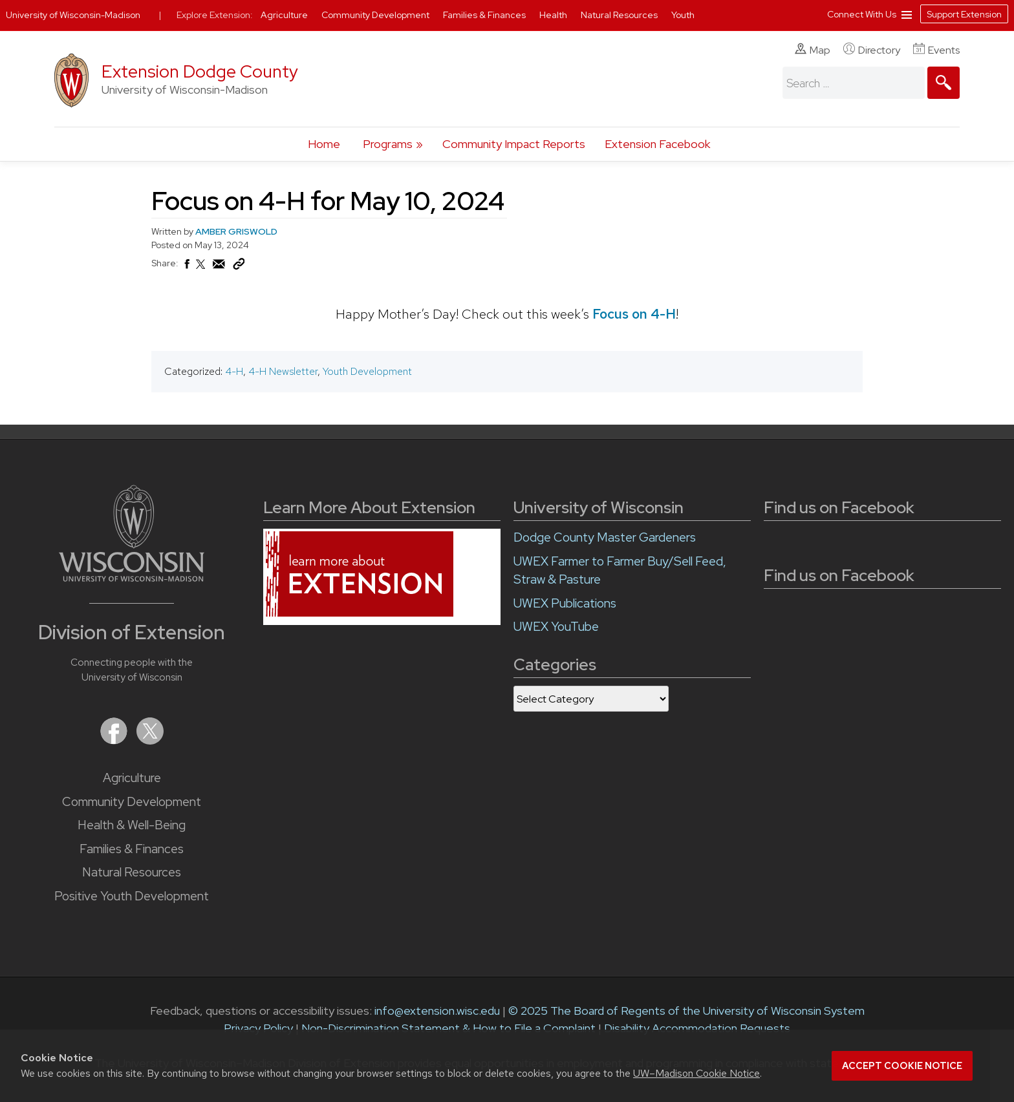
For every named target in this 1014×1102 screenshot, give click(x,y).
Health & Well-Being (132, 825)
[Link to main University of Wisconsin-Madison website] (131, 577)
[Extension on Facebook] (115, 740)
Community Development (131, 802)
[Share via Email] (219, 267)
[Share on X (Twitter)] (201, 269)
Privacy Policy (258, 1028)
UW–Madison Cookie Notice (696, 1073)
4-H (234, 371)
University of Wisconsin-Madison (73, 15)
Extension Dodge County (200, 71)
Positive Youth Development (131, 896)
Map (812, 50)
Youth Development (367, 371)
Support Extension (964, 14)
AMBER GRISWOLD (236, 231)
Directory (871, 50)
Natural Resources (131, 872)
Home (324, 143)
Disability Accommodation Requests (697, 1028)
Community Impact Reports (513, 143)
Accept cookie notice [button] (902, 1065)
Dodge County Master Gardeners (604, 537)
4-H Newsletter (283, 371)
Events (936, 50)
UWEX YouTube (556, 627)
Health (554, 15)
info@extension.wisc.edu (437, 1010)
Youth (683, 15)
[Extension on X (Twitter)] (150, 740)
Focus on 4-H (634, 314)
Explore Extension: (215, 15)
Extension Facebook (657, 143)
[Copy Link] (238, 267)
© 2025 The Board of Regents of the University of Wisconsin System (686, 1010)
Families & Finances (132, 849)
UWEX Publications (564, 603)
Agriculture (132, 778)
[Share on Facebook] (186, 267)
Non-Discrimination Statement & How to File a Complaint (448, 1028)
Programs (388, 143)
